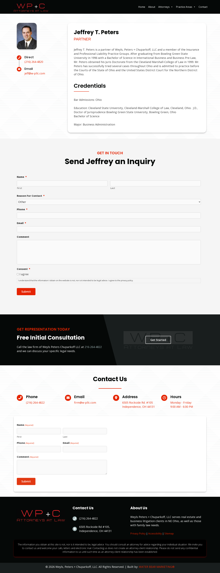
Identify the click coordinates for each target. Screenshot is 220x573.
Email (21, 223)
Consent (23, 269)
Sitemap (169, 533)
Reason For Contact (31, 195)
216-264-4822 (93, 347)
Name (22, 177)
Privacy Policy (138, 533)
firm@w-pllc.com (85, 402)
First (19, 188)
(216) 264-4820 (33, 62)
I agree (24, 274)
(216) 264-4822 (35, 402)
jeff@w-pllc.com (34, 73)
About (151, 7)
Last (112, 188)
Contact (203, 7)
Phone (22, 209)
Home (141, 7)
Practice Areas (186, 7)
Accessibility (155, 533)
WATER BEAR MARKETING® (156, 567)
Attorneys (165, 7)
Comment (23, 236)
